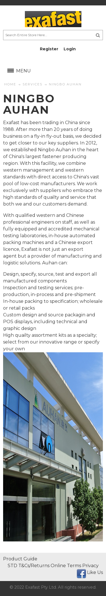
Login (70, 48)
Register (49, 48)
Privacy (90, 565)
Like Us (95, 572)
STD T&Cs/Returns (28, 565)
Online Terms (66, 565)
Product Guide (20, 559)
